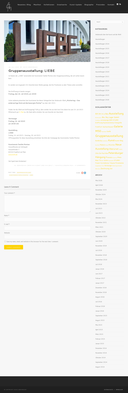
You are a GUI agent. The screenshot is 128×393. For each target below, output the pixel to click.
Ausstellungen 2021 (102, 76)
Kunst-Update (76, 4)
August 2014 (100, 367)
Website (7, 233)
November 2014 (101, 353)
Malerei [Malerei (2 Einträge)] (102, 145)
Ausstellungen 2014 (102, 44)
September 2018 (101, 260)
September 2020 (101, 236)
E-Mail (21, 112)
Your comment (9, 193)
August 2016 (100, 297)
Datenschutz (108, 389)
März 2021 (99, 227)
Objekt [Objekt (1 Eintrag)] (120, 149)
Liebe (31, 175)
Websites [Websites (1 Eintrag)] (97, 168)
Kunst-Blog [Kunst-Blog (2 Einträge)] (119, 140)
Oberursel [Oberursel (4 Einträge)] (113, 148)
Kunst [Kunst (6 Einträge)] (111, 140)
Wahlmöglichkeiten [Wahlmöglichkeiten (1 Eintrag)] (117, 165)
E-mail (7, 224)
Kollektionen (49, 4)
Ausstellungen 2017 (102, 58)
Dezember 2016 (101, 288)
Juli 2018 (98, 264)
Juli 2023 (98, 208)
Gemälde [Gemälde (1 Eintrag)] (104, 131)
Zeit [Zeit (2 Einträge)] (111, 168)
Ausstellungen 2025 (102, 95)
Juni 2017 (98, 274)
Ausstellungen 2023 (64, 165)
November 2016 (101, 292)
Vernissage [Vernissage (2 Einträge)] (108, 165)
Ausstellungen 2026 (102, 100)
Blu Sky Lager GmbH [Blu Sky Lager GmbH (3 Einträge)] (110, 117)
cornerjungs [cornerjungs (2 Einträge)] (105, 120)
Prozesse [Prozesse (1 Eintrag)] (114, 157)
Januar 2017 (99, 283)
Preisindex (100, 4)
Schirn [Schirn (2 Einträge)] (106, 160)
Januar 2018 (99, 269)
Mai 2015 (98, 325)
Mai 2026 (98, 180)
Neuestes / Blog (24, 4)
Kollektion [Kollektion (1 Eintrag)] (105, 140)
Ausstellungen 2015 (102, 48)
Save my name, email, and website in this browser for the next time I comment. (32, 241)
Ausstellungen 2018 (102, 62)
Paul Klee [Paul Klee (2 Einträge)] (105, 153)
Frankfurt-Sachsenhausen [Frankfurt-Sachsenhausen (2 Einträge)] (104, 127)
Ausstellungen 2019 (102, 67)
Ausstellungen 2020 (102, 72)
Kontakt (111, 4)
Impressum (119, 389)
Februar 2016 (100, 306)
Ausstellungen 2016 (102, 53)
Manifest (37, 4)
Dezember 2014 (101, 348)
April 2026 (99, 185)
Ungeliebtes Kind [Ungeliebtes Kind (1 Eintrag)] (99, 165)
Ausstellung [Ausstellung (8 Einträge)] (116, 113)
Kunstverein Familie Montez (18, 175)
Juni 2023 (98, 213)
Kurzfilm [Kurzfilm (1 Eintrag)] (97, 145)
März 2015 (99, 334)
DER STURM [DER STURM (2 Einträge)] (113, 120)
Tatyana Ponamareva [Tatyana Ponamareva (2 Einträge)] (117, 163)
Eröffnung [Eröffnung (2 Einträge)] (99, 123)
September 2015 (101, 316)
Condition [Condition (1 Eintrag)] (97, 120)
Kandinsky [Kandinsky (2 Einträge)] (98, 140)
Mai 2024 (98, 199)
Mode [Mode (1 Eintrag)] (106, 145)
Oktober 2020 (100, 232)
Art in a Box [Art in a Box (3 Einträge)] (103, 113)
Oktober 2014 (100, 358)
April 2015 (99, 330)
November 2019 (101, 246)
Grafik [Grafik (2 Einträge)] (109, 131)
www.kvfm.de (12, 155)
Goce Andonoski (30, 67)
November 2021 (101, 222)
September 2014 (101, 362)
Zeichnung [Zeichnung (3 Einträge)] (105, 168)
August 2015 (100, 320)
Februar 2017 (100, 278)
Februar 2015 (100, 339)
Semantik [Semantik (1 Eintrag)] (111, 160)
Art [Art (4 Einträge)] (96, 113)
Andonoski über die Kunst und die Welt (35, 165)
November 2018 (101, 255)
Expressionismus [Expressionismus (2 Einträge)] (108, 123)
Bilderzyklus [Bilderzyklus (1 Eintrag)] (98, 117)
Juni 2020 (98, 241)
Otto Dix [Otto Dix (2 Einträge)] (98, 153)
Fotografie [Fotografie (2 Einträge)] (118, 123)
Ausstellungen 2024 (102, 90)
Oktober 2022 (100, 218)
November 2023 (101, 204)
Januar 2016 (99, 311)
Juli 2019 (98, 250)
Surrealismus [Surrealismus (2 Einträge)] (104, 163)
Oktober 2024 (100, 194)
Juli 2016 (98, 302)
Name (6, 215)
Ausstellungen (100, 39)
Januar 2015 (99, 343)
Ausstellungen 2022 (102, 81)
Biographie (89, 4)
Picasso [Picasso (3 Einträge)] (109, 157)
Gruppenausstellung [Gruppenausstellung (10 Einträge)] (109, 136)
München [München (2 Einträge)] (112, 145)
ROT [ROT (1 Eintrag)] (102, 160)
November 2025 (101, 190)
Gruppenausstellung (24, 172)
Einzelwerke (62, 4)
